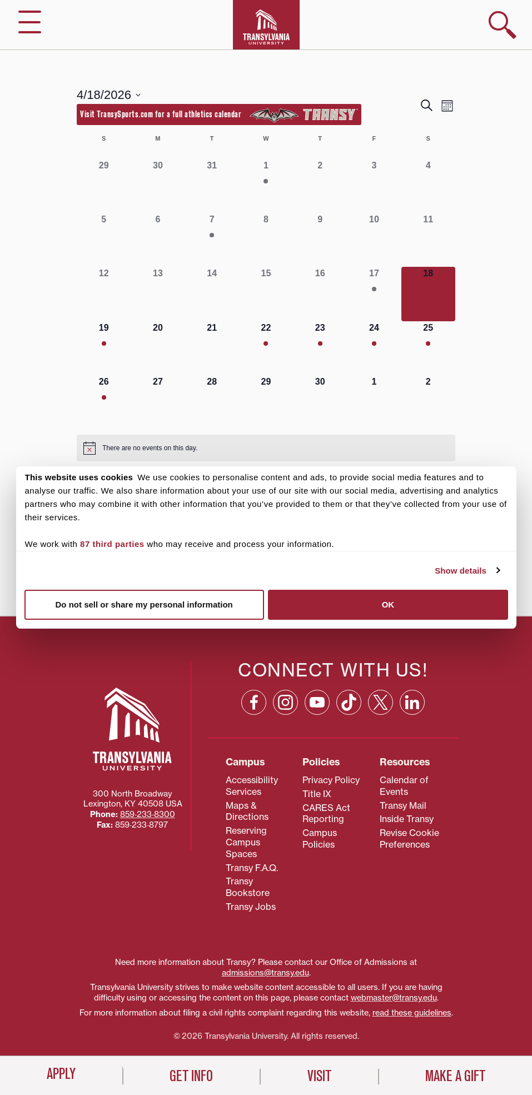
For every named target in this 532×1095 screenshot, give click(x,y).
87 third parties (112, 544)
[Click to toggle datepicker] (109, 95)
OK (388, 604)
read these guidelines (411, 1013)
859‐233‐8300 (147, 814)
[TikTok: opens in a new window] (348, 702)
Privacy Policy (331, 779)
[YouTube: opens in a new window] (317, 702)
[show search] (502, 25)
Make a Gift (455, 1076)
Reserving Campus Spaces (246, 842)
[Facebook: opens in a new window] (253, 702)
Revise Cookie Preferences (409, 838)
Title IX (316, 793)
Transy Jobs (251, 906)
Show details (460, 570)
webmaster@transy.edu (394, 998)
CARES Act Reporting (326, 813)
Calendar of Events (404, 785)
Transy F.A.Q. (252, 867)
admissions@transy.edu (265, 973)
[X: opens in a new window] (380, 702)
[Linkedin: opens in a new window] (412, 702)
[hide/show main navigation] (29, 22)
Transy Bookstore (248, 886)
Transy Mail (403, 805)
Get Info (191, 1076)
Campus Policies (319, 838)
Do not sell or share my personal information (144, 604)
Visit (319, 1076)
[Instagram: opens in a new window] (285, 702)
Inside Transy (407, 818)
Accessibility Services (252, 785)
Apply (61, 1074)
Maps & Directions (247, 811)
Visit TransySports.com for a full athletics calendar (219, 115)
